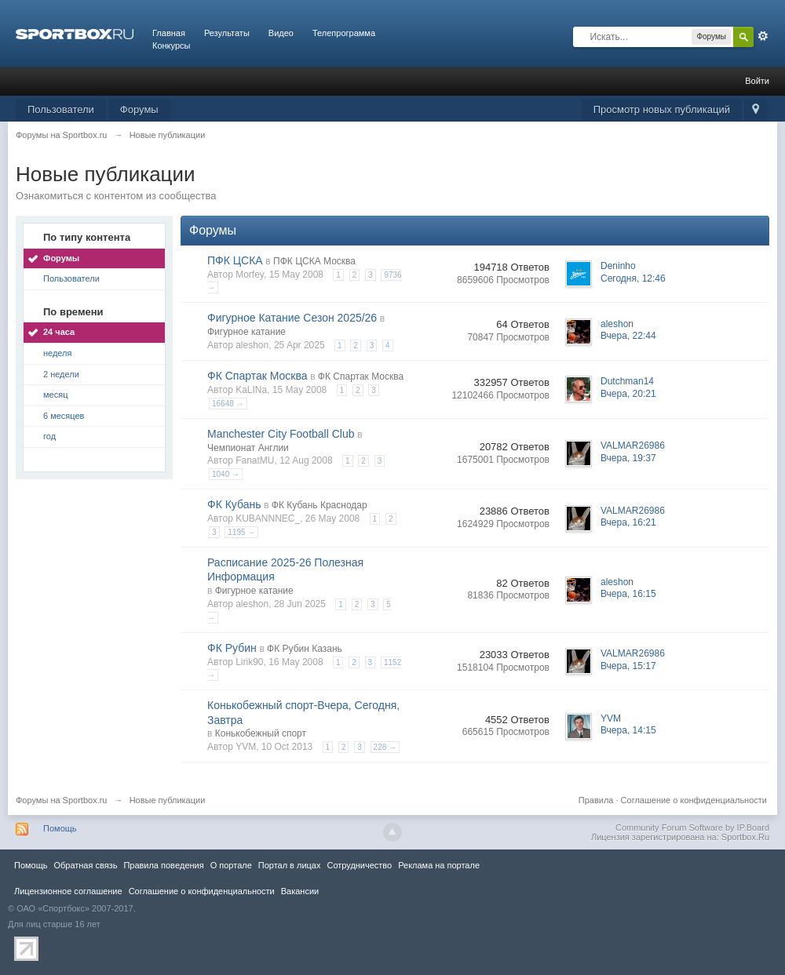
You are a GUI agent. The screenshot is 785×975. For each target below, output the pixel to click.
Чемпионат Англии (248, 447)
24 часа (59, 332)
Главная (168, 33)
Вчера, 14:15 (628, 730)
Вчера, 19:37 (628, 458)
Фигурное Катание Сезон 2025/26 (292, 317)
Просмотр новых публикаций (661, 109)
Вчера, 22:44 (628, 335)
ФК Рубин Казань (304, 648)
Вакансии (300, 891)
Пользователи (60, 109)
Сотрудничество (359, 865)
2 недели (61, 374)
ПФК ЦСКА (235, 260)
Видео (281, 33)
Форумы (139, 109)
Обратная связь (85, 865)
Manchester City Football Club (281, 433)
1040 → (225, 474)
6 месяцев (63, 415)
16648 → (228, 403)
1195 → (241, 532)
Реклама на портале (439, 865)
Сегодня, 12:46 (633, 278)
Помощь (60, 828)
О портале (231, 865)
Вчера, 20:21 (628, 393)
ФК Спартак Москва (257, 375)
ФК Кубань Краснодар (319, 505)
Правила (596, 800)
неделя (57, 353)
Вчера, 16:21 (628, 522)
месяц (55, 394)
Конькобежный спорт (260, 733)
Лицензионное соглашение (68, 891)
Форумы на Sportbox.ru (62, 800)
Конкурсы (171, 45)
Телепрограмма (343, 33)
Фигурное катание (246, 331)
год (49, 436)
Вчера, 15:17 (628, 665)
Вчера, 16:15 (628, 593)
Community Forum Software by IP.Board (692, 827)
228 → (385, 747)
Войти (757, 80)
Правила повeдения (163, 865)
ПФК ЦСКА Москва (314, 261)
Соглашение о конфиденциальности (694, 800)
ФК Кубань (234, 504)
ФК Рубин (232, 648)
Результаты (227, 33)
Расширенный (763, 36)
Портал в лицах (289, 865)
